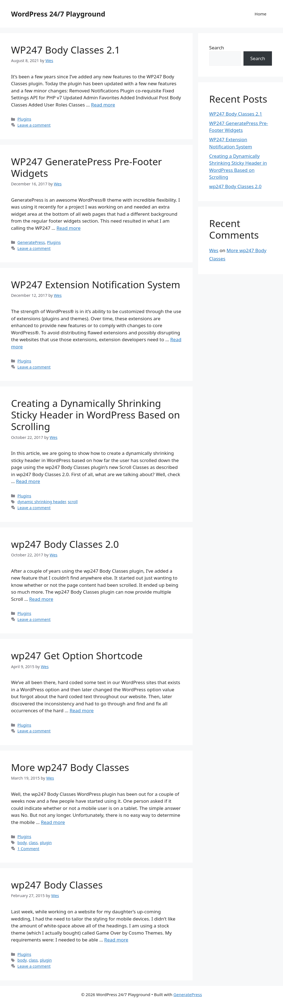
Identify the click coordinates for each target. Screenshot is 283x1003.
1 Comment (28, 848)
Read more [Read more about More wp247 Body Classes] (53, 822)
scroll (73, 501)
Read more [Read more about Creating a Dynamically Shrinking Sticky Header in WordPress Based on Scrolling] (28, 481)
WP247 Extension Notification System (95, 284)
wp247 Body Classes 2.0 (65, 544)
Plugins (24, 119)
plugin (46, 842)
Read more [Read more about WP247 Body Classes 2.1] (103, 105)
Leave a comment (34, 125)
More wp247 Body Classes (70, 767)
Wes (213, 250)
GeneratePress (31, 242)
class (33, 842)
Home (260, 14)
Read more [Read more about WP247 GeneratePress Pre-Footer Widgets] (68, 228)
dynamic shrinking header (41, 501)
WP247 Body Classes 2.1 (65, 49)
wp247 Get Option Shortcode (77, 655)
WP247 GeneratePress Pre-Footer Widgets (86, 167)
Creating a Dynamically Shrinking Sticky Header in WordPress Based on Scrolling (95, 415)
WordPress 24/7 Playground (58, 13)
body (22, 842)
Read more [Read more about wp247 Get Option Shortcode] (82, 710)
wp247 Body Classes (57, 884)
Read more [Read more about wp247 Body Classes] (116, 940)
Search (216, 47)
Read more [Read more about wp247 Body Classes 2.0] (41, 599)
